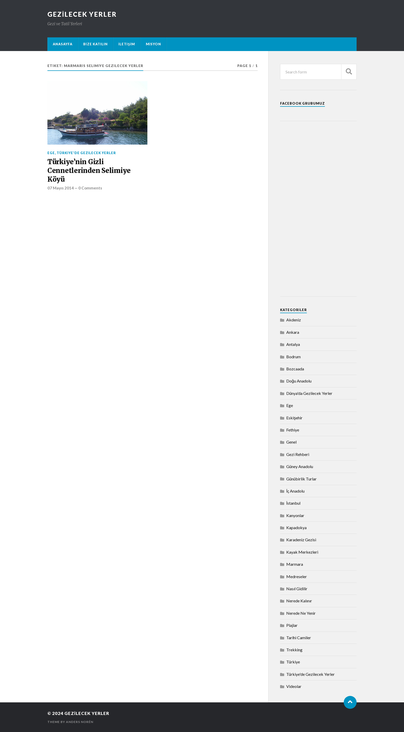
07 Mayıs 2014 (60, 188)
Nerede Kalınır (299, 600)
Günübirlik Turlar (301, 478)
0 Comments (90, 188)
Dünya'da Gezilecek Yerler (309, 393)
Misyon (153, 44)
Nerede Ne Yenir (301, 613)
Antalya (293, 344)
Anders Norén (79, 722)
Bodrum (293, 356)
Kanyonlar (295, 515)
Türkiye (293, 661)
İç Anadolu (295, 490)
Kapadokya (296, 527)
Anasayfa (62, 44)
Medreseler (296, 576)
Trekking (294, 649)
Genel (291, 441)
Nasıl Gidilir (296, 588)
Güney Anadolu (299, 466)
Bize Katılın (95, 44)
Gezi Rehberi (297, 454)
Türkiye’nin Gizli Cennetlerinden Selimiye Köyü (89, 171)
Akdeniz (293, 319)
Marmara (294, 564)
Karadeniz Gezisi (301, 539)
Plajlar (292, 625)
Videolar (293, 686)
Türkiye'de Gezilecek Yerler (86, 153)
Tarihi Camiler (298, 637)
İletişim (127, 44)
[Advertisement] (318, 208)
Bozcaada (295, 368)
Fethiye (292, 429)
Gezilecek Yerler (82, 14)
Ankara (292, 332)
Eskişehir (294, 417)
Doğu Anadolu (299, 380)
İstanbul (293, 503)
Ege (51, 153)
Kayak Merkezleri (302, 552)
